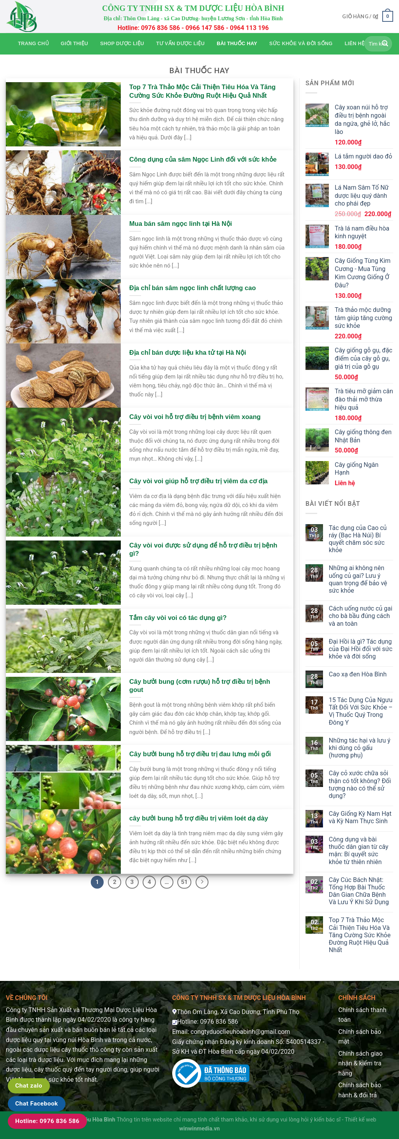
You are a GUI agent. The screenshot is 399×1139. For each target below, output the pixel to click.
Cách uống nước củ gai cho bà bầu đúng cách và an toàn (360, 616)
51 (184, 881)
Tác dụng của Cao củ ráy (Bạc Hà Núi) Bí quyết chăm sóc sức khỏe (358, 539)
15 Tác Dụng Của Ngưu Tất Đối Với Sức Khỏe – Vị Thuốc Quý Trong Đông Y (361, 711)
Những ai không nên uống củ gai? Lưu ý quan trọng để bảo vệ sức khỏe (358, 579)
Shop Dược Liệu (122, 43)
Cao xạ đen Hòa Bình (358, 674)
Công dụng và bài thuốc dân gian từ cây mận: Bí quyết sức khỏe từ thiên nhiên (358, 851)
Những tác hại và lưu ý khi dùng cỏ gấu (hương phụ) (359, 748)
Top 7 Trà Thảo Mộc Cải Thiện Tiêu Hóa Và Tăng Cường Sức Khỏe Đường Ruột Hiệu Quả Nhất (360, 935)
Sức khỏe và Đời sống (300, 43)
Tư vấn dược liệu (180, 43)
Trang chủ (33, 43)
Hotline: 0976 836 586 (47, 1121)
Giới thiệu (74, 43)
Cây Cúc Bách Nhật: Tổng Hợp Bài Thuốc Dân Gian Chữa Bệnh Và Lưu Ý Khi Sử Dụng (359, 891)
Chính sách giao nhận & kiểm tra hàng (360, 1063)
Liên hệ (355, 43)
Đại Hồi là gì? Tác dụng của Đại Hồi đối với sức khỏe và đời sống (360, 649)
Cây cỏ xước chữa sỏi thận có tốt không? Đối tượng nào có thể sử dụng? (360, 784)
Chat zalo (28, 1085)
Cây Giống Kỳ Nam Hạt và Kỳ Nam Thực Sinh (360, 817)
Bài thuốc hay (237, 43)
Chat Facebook (36, 1103)
